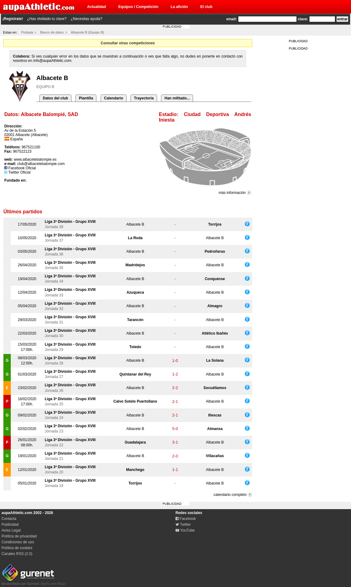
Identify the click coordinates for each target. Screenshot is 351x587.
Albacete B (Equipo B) (87, 32)
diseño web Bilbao (34, 582)
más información (232, 193)
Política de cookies (17, 548)
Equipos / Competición (138, 7)
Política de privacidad (19, 536)
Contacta (9, 519)
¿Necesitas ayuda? (86, 19)
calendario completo (230, 495)
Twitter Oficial (17, 172)
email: (231, 19)
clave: (303, 19)
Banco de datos (52, 32)
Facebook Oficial (20, 168)
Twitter (183, 524)
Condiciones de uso (18, 542)
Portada (27, 32)
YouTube (185, 530)
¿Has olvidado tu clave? (47, 19)
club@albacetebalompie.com (41, 164)
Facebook (186, 519)
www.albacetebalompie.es (35, 159)
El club (206, 7)
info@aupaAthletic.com (52, 60)
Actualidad (96, 7)
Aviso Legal (11, 530)
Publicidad (10, 524)
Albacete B (135, 224)
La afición (179, 7)
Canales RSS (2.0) (17, 554)
